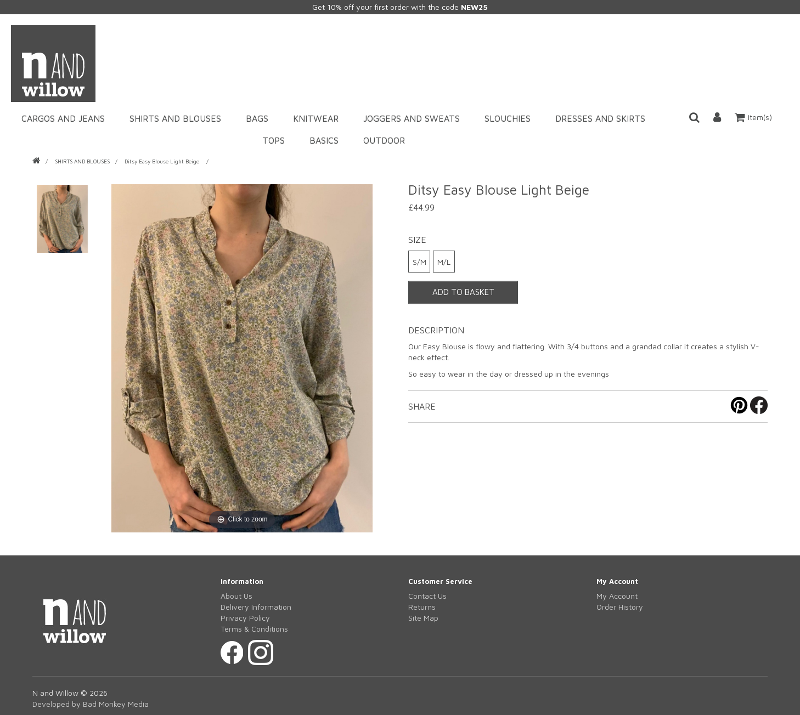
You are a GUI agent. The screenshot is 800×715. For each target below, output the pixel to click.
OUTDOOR (384, 140)
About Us (236, 595)
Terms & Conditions (254, 628)
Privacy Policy (245, 617)
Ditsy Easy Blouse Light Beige (163, 161)
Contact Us (427, 595)
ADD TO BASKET (463, 292)
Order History (619, 606)
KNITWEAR (316, 118)
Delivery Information (256, 606)
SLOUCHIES (507, 118)
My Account (617, 595)
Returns (422, 606)
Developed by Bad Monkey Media (90, 703)
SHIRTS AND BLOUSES (175, 118)
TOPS (273, 140)
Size (417, 240)
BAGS (257, 118)
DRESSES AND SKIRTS (600, 118)
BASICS (324, 140)
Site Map (423, 617)
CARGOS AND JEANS (63, 118)
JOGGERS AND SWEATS (411, 118)
